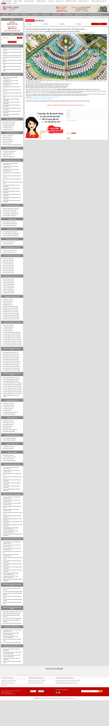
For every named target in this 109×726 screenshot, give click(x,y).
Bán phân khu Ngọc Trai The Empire (11, 318)
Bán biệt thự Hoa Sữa (8, 129)
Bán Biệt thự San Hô (7, 304)
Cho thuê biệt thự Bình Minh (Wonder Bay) (12, 591)
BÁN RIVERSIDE (14, 14)
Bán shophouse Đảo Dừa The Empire (11, 366)
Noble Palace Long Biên (71, 1)
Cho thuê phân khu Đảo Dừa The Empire (12, 343)
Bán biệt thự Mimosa (7, 426)
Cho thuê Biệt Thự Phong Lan (10, 215)
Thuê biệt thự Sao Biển (8, 325)
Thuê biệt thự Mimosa (8, 408)
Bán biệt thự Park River (8, 424)
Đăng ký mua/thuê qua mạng (12, 30)
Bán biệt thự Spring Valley (9, 431)
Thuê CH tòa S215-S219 (8, 286)
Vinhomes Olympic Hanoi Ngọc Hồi (99, 1)
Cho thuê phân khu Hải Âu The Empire (11, 335)
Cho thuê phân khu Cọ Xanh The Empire (12, 339)
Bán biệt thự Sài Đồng (8, 448)
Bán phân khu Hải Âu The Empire (10, 310)
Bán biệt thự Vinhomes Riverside (55, 698)
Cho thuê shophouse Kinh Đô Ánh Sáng (12, 384)
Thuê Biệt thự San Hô (8, 330)
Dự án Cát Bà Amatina (44, 698)
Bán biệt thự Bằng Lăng (8, 125)
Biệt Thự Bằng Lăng (7, 139)
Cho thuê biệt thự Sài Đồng (9, 440)
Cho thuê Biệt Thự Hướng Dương (10, 213)
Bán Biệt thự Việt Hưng (8, 446)
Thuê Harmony (45, 14)
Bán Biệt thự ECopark (29, 1)
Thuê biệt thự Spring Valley (9, 414)
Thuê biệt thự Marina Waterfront (10, 412)
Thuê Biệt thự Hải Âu (8, 328)
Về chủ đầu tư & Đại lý (7, 678)
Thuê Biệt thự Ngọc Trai (8, 327)
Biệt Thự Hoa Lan (7, 137)
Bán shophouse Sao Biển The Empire (11, 362)
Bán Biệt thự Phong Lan (8, 153)
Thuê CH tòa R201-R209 (8, 291)
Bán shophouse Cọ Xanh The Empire (11, 368)
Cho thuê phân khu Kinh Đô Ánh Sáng (11, 332)
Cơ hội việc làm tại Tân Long (7, 683)
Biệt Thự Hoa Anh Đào (8, 141)
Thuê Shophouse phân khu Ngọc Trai (11, 379)
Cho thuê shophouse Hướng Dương (11, 233)
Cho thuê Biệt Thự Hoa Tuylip (9, 211)
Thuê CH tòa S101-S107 (8, 279)
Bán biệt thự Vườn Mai (8, 420)
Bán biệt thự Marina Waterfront (10, 429)
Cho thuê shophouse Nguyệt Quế (10, 235)
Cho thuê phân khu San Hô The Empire (12, 334)
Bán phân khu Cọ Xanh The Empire (11, 313)
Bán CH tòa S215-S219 (8, 265)
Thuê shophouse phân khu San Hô (11, 381)
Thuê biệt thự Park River (8, 406)
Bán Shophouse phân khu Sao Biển (11, 354)
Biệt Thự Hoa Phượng (8, 135)
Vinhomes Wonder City (84, 1)
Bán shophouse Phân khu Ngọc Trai (11, 356)
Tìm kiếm (99, 24)
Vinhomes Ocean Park (80, 14)
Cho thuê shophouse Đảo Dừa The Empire (12, 391)
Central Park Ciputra (6, 3)
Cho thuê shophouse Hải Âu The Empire (12, 390)
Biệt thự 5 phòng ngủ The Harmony (11, 208)
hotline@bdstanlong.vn (9, 693)
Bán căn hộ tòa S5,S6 (8, 243)
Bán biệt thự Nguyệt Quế (8, 156)
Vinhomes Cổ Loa (59, 1)
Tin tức (14, 3)
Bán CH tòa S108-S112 (8, 260)
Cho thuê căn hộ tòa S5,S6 (9, 252)
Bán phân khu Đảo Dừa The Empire (11, 317)
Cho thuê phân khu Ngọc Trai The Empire (12, 344)
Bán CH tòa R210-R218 (8, 272)
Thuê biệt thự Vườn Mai (8, 403)
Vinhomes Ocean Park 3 (9, 17)
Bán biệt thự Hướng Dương (9, 151)
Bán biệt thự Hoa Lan (8, 127)
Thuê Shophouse (67, 14)
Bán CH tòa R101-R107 (8, 267)
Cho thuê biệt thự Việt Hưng (9, 438)
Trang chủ (5, 14)
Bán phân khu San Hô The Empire (10, 308)
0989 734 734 (8, 692)
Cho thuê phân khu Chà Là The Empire (12, 337)
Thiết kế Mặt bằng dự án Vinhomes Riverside (66, 683)
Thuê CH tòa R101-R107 (8, 287)
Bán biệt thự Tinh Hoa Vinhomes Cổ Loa (12, 55)
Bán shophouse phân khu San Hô (10, 352)
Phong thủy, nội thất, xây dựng (64, 678)
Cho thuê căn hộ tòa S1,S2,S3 (10, 250)
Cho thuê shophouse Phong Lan (10, 231)
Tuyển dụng (50, 1)
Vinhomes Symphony (7, 1)
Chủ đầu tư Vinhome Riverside (8, 680)
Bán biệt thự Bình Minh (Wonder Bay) (11, 613)
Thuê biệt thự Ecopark (41, 1)
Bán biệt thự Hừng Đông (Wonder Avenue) (12, 611)
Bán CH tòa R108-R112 (8, 269)
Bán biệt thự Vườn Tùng (8, 422)
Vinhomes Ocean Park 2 (95, 14)
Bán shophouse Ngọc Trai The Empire (11, 370)
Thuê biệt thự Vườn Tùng (9, 405)
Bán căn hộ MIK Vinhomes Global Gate (12, 642)
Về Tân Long (4, 685)
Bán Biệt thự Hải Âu (7, 303)
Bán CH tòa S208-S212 (8, 263)
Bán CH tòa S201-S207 (8, 262)
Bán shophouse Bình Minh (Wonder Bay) (12, 623)
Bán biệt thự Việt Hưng (8, 455)
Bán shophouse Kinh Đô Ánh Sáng (11, 359)
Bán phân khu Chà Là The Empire (10, 311)
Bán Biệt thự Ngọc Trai (8, 301)
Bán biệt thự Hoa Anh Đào (9, 123)
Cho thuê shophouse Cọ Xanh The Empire (12, 393)
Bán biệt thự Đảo (7, 427)
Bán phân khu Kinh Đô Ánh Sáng (10, 306)
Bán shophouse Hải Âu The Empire (11, 364)
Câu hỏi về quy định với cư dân (35, 683)
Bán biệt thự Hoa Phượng (9, 122)
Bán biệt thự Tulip (7, 154)
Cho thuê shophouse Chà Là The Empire (12, 382)
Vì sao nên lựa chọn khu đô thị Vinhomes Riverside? (68, 680)
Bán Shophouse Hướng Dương (10, 223)
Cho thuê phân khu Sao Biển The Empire (12, 341)
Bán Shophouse (56, 14)
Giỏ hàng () (13, 42)
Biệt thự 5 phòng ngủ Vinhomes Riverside (12, 144)
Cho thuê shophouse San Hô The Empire (12, 386)
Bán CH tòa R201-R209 (8, 270)
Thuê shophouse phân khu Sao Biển (11, 377)
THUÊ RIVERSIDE (25, 14)
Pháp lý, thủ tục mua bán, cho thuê (36, 680)
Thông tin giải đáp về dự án (35, 678)
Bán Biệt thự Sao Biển (8, 299)
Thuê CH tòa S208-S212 (8, 284)
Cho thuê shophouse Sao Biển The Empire (12, 388)
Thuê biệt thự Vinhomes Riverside (68, 698)
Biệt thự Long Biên (18, 1)
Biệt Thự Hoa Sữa (7, 142)
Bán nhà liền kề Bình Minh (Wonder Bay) (12, 618)
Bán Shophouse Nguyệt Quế (9, 225)
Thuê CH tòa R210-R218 (8, 292)
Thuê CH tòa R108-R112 (8, 289)
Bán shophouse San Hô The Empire (11, 361)
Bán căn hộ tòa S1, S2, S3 (9, 242)
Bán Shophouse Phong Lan (9, 221)
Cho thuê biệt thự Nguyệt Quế (10, 210)
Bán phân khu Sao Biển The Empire (11, 315)
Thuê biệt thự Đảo (7, 410)
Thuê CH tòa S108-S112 (8, 280)
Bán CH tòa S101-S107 (8, 258)
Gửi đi (100, 691)
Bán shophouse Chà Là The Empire (11, 357)
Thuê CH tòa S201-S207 (8, 282)
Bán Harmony (35, 14)
